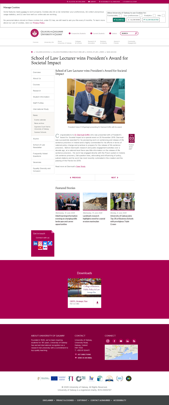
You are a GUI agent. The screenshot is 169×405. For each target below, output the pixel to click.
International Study (41, 109)
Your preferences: (131, 15)
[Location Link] (121, 359)
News (102, 52)
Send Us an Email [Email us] (85, 358)
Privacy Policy (38, 23)
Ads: (159, 15)
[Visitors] (113, 33)
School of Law (92, 52)
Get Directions (84, 354)
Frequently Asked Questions (40, 154)
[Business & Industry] (105, 42)
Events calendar (40, 120)
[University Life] (49, 42)
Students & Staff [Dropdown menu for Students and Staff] (130, 1)
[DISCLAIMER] (49, 400)
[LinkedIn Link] (127, 341)
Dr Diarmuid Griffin (82, 135)
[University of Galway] (47, 33)
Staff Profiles (38, 103)
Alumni (36, 139)
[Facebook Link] (114, 341)
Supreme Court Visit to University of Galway (42, 128)
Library (93, 1)
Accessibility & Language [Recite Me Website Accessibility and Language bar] (109, 2)
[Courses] (37, 42)
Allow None (135, 20)
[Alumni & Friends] (119, 42)
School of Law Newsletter (39, 146)
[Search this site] (136, 33)
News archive (39, 123)
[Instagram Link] (108, 341)
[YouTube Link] (121, 341)
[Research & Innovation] (92, 42)
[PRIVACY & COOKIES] (66, 400)
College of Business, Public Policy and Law (69, 52)
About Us (37, 78)
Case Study (80, 166)
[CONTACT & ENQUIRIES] (102, 400)
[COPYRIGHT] (83, 400)
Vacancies (37, 162)
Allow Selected (152, 20)
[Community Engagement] (132, 42)
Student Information (41, 97)
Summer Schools (40, 132)
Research (37, 91)
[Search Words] (129, 33)
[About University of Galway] (64, 42)
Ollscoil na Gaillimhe (77, 1)
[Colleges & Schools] (79, 42)
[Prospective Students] (77, 33)
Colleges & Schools (43, 52)
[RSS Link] (134, 341)
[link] (51, 378)
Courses (36, 84)
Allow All (120, 20)
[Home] (32, 52)
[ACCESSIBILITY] (119, 400)
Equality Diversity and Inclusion (41, 169)
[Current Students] (97, 33)
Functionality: (112, 15)
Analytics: (148, 15)
